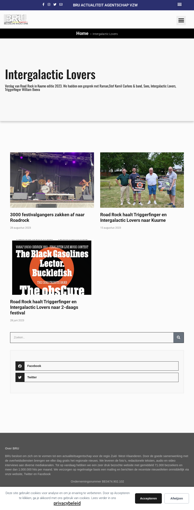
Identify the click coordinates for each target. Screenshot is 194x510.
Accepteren (148, 498)
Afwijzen (176, 498)
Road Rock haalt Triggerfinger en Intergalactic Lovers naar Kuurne (133, 217)
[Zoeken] (178, 337)
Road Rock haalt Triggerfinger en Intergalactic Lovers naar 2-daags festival (44, 307)
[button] (179, 4)
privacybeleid (67, 503)
